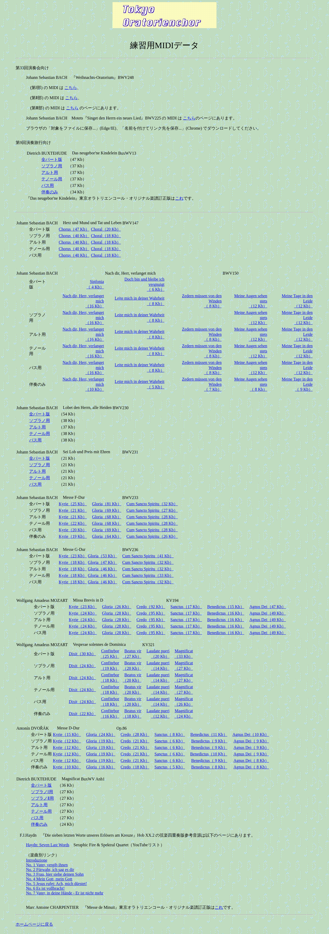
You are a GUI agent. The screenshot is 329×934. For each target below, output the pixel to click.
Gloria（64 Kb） (106, 536)
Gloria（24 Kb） (100, 734)
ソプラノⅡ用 (42, 798)
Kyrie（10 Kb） (67, 767)
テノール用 (51, 179)
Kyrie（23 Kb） (73, 556)
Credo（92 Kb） (150, 606)
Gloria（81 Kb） (106, 504)
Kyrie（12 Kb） (67, 741)
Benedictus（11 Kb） (208, 734)
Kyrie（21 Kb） (73, 510)
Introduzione (36, 860)
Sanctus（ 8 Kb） (170, 734)
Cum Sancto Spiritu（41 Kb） (148, 556)
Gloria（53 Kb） (102, 556)
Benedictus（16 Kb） (225, 613)
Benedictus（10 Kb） (208, 754)
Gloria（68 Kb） (106, 517)
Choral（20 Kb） (106, 229)
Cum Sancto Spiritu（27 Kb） (152, 510)
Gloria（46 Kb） (102, 569)
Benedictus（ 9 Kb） (209, 741)
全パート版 (51, 159)
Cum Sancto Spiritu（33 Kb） (148, 575)
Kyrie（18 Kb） (73, 562)
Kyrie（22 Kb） (73, 523)
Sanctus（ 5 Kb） (170, 767)
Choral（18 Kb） (106, 236)
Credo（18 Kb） (135, 767)
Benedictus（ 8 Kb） (209, 767)
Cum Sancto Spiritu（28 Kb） (152, 517)
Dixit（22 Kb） (82, 713)
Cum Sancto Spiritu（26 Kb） (152, 536)
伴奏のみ (49, 192)
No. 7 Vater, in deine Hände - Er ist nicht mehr (64, 893)
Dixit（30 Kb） (82, 654)
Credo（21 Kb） (135, 741)
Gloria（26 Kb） (116, 606)
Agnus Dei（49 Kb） (267, 613)
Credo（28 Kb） (135, 734)
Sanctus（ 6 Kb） (170, 741)
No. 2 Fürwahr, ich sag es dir (50, 869)
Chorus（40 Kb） (74, 236)
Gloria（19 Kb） (100, 741)
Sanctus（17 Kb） (186, 606)
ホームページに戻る (34, 924)
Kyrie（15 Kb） (67, 734)
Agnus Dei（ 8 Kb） (251, 760)
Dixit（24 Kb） (82, 666)
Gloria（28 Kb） (116, 613)
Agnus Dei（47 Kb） (267, 606)
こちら (70, 87)
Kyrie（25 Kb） (73, 504)
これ (179, 198)
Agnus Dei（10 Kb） (251, 734)
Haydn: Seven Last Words (47, 845)
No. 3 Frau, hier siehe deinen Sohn (55, 874)
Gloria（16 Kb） (100, 767)
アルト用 (49, 172)
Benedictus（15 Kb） (225, 606)
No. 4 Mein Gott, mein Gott (49, 879)
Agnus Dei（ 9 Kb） (251, 741)
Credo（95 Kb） (150, 613)
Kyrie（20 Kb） (73, 530)
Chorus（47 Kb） (74, 229)
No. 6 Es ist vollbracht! (45, 888)
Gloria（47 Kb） (102, 562)
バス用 (47, 185)
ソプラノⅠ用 (42, 792)
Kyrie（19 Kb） (73, 536)
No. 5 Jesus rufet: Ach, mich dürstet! (56, 883)
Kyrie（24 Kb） (83, 613)
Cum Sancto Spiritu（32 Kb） (152, 504)
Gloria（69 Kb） (106, 510)
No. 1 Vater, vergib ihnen (47, 865)
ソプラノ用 (51, 166)
